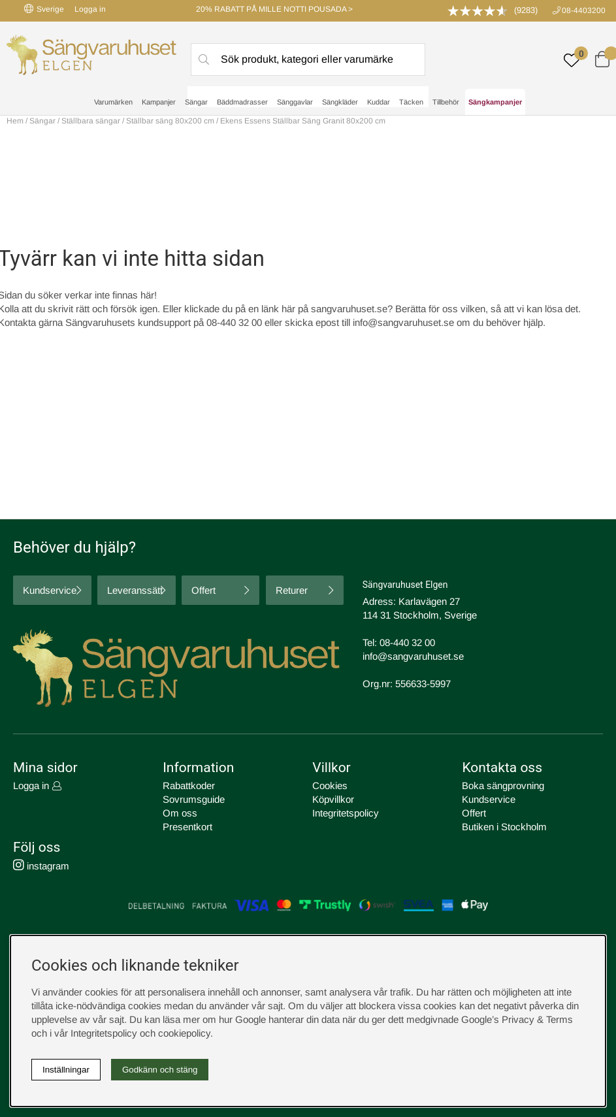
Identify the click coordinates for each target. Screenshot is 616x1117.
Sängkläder (340, 102)
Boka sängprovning (503, 785)
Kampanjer (159, 102)
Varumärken (113, 102)
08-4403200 (584, 10)
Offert (203, 590)
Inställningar (65, 1070)
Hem (15, 120)
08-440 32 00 (407, 642)
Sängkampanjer (495, 102)
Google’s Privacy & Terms (517, 1019)
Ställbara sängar (90, 120)
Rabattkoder (189, 785)
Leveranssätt (135, 590)
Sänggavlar (295, 102)
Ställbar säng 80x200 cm (170, 120)
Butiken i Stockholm (504, 826)
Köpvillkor (333, 799)
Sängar (196, 102)
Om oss (180, 812)
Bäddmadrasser (242, 102)
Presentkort (187, 826)
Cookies (330, 785)
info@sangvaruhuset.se (403, 322)
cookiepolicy (184, 1033)
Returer (292, 590)
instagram (41, 865)
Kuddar (378, 102)
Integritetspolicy (345, 812)
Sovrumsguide (194, 799)
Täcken (411, 102)
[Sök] (308, 59)
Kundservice (49, 590)
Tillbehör (445, 102)
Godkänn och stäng (160, 1070)
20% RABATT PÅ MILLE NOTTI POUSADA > (274, 9)
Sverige (44, 9)
